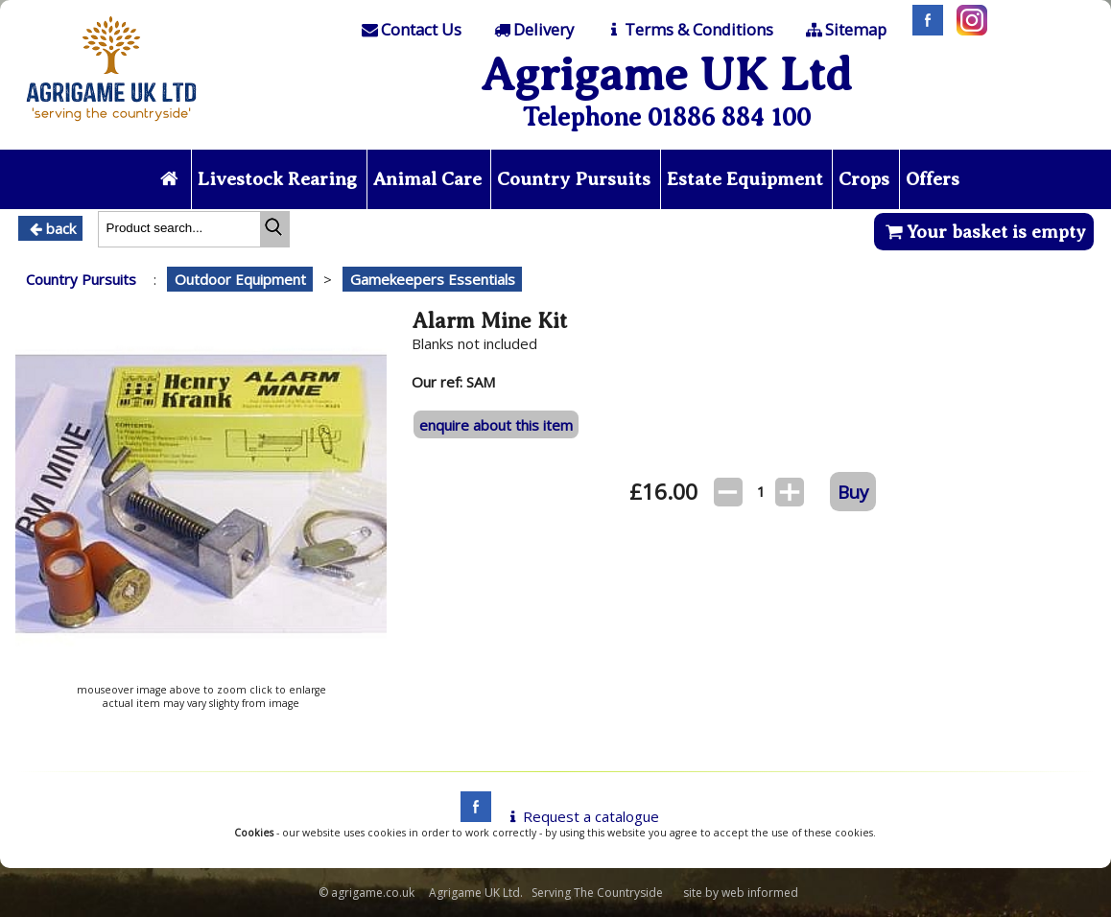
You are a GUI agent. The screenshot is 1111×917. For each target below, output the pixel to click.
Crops (864, 179)
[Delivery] (532, 29)
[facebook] (471, 816)
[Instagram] (967, 29)
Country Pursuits (573, 179)
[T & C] (688, 29)
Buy (853, 492)
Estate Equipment (745, 179)
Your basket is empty (984, 232)
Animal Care (427, 179)
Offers (932, 179)
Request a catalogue (581, 816)
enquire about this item (496, 425)
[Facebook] (923, 29)
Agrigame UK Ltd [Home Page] (666, 74)
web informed (759, 892)
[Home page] (111, 126)
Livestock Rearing (277, 179)
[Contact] (410, 29)
